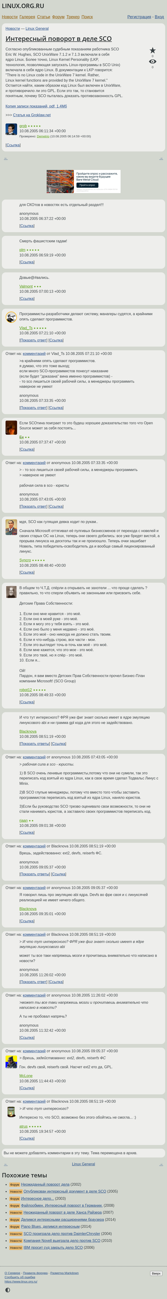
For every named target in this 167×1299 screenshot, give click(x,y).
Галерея (27, 17)
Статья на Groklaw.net (32, 115)
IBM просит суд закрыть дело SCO (53, 1248)
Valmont (26, 286)
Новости (10, 17)
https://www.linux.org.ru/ (21, 1281)
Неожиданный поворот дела (45, 1184)
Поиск (87, 17)
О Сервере (12, 1273)
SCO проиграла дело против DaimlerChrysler (62, 1234)
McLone (26, 1076)
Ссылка (13, 145)
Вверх (156, 1273)
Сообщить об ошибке (20, 1277)
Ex (21, 437)
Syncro (25, 560)
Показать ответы (34, 744)
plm (22, 250)
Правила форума (35, 1273)
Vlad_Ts (26, 328)
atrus (23, 1126)
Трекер (73, 17)
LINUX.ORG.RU (23, 6)
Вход (159, 17)
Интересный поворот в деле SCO (59, 38)
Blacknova (27, 731)
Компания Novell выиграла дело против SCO (62, 1241)
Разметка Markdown (64, 1273)
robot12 (25, 690)
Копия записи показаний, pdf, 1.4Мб (36, 106)
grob (23, 126)
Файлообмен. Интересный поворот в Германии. (62, 1205)
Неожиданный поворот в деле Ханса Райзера (63, 1212)
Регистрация (139, 17)
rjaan (23, 820)
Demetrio (43, 136)
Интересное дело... (37, 1198)
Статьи (43, 17)
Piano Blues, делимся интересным (50, 1226)
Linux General (37, 29)
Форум (58, 17)
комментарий (34, 354)
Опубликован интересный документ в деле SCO (65, 1191)
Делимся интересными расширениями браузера (62, 1220)
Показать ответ (33, 340)
